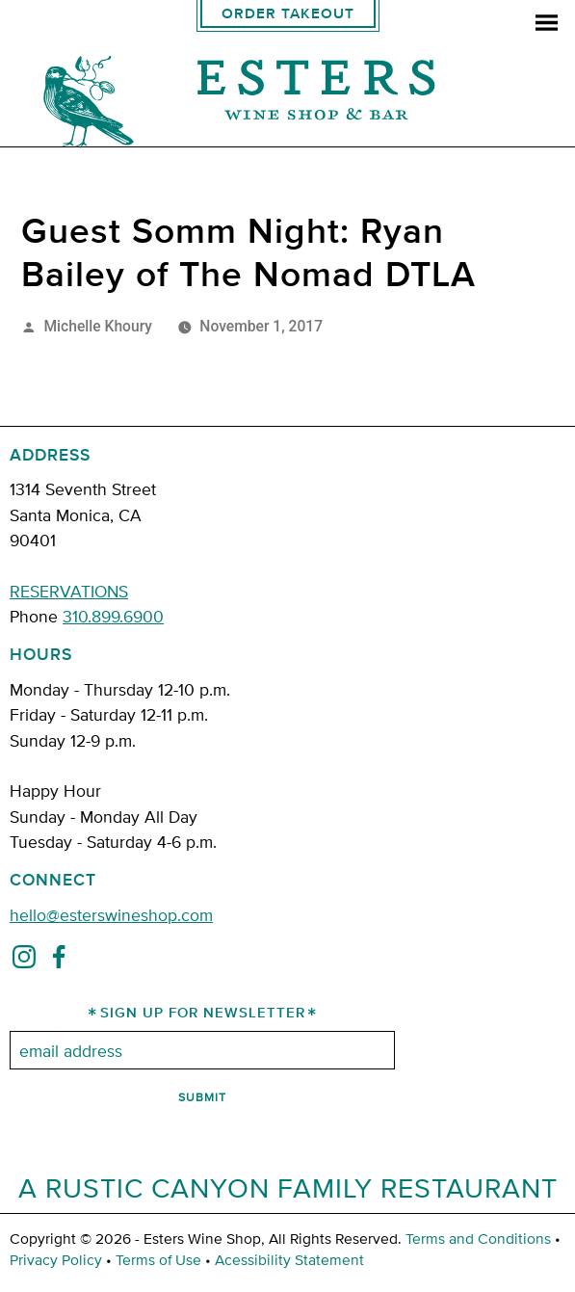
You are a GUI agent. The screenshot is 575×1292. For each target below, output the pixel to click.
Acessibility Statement (289, 1259)
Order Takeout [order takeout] (288, 14)
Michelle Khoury (97, 326)
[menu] (546, 24)
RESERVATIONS (69, 590)
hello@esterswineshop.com (111, 914)
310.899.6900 (113, 615)
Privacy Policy (56, 1259)
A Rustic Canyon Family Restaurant (288, 1187)
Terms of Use (158, 1259)
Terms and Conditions (478, 1238)
